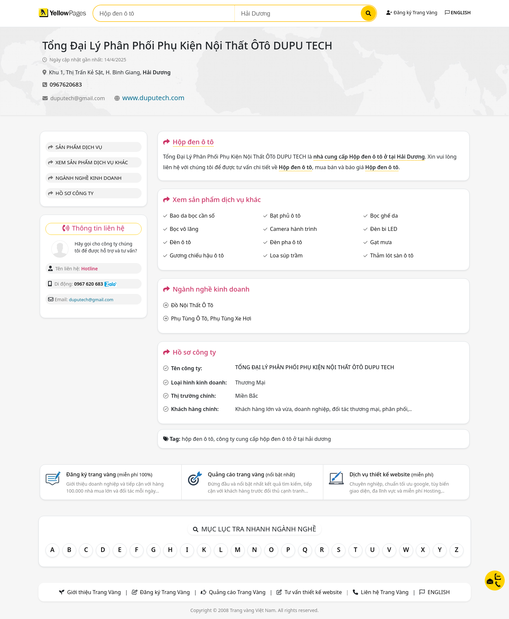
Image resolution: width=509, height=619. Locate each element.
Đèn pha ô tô (286, 242)
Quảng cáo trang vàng (251, 474)
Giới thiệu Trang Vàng (94, 592)
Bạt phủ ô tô (285, 215)
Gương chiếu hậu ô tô (197, 255)
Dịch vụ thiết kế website (391, 474)
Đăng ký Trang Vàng (411, 12)
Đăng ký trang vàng (109, 474)
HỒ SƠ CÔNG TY (71, 193)
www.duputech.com (153, 97)
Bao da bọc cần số (192, 215)
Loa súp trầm (286, 255)
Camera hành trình (293, 229)
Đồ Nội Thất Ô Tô (192, 305)
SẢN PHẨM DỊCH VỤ (75, 147)
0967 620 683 (88, 284)
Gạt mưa (381, 242)
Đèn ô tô (180, 242)
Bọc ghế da (384, 215)
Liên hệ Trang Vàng (385, 592)
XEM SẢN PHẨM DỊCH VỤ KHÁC (88, 162)
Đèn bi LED (383, 229)
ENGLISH (458, 12)
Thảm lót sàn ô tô (392, 255)
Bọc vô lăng (184, 229)
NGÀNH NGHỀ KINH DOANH (85, 177)
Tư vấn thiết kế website (314, 592)
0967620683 (66, 84)
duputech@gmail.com (78, 98)
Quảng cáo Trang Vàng (237, 592)
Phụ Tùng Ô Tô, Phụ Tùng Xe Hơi (211, 318)
